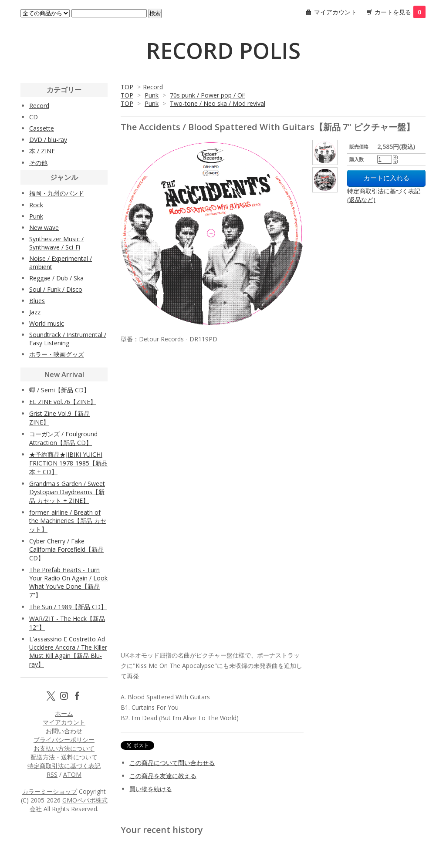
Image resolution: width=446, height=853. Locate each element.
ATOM (72, 774)
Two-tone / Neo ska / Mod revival (217, 103)
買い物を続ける (150, 789)
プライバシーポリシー (64, 739)
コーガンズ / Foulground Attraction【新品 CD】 (63, 438)
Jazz (35, 312)
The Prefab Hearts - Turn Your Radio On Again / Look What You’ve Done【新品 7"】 (68, 582)
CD (33, 117)
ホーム (64, 713)
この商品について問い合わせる (172, 763)
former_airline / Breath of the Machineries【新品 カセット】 (67, 520)
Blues (37, 301)
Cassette (41, 128)
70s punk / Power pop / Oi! (207, 95)
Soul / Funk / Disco (55, 289)
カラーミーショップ (49, 791)
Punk (152, 95)
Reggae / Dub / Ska (56, 278)
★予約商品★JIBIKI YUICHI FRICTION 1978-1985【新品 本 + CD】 (68, 463)
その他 (38, 162)
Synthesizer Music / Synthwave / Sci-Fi (56, 243)
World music (46, 323)
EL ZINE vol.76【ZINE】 (62, 402)
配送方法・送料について (64, 757)
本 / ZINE (42, 151)
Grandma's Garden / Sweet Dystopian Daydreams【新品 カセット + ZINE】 (67, 492)
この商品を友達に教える (162, 776)
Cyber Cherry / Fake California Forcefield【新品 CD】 (66, 549)
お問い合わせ (64, 731)
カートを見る (400, 12)
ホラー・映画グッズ (56, 354)
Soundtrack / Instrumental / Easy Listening (67, 338)
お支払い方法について (64, 748)
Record (153, 87)
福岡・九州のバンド (56, 193)
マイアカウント (335, 12)
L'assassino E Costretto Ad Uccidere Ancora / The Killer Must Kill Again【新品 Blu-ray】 (68, 651)
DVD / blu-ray (48, 139)
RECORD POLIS (223, 50)
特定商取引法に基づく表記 (64, 766)
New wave (44, 227)
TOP (127, 87)
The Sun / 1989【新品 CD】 (68, 607)
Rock (36, 205)
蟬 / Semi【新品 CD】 (59, 390)
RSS (52, 774)
